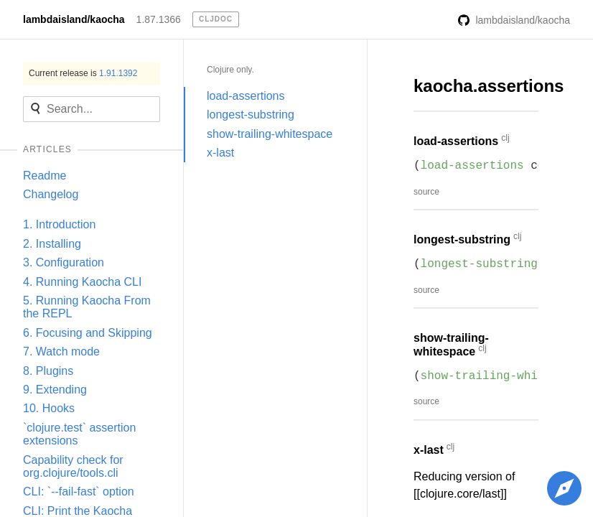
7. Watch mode (61, 351)
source (426, 192)
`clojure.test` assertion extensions (79, 434)
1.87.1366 (158, 19)
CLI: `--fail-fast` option (78, 491)
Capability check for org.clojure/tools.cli (73, 466)
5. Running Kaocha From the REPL (87, 307)
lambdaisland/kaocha (74, 19)
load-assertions (246, 96)
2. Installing (52, 244)
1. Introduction (59, 224)
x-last (220, 152)
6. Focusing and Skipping (87, 333)
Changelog (50, 194)
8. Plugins (48, 371)
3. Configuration (63, 262)
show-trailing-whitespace (269, 134)
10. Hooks (49, 408)
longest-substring (250, 114)
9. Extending (55, 389)
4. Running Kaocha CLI (82, 282)
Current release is (83, 73)
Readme (44, 175)
